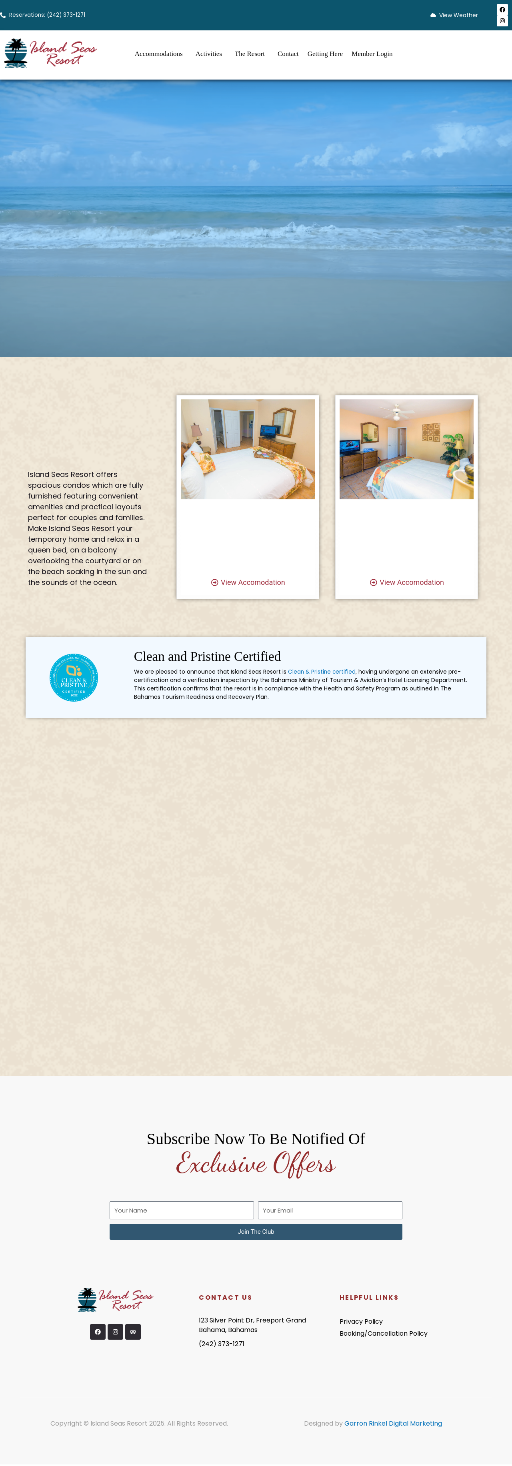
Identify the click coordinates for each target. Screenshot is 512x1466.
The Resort (250, 54)
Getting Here (325, 54)
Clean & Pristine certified (322, 673)
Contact (288, 54)
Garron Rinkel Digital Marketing (393, 1425)
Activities (209, 54)
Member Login (372, 54)
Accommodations (159, 54)
